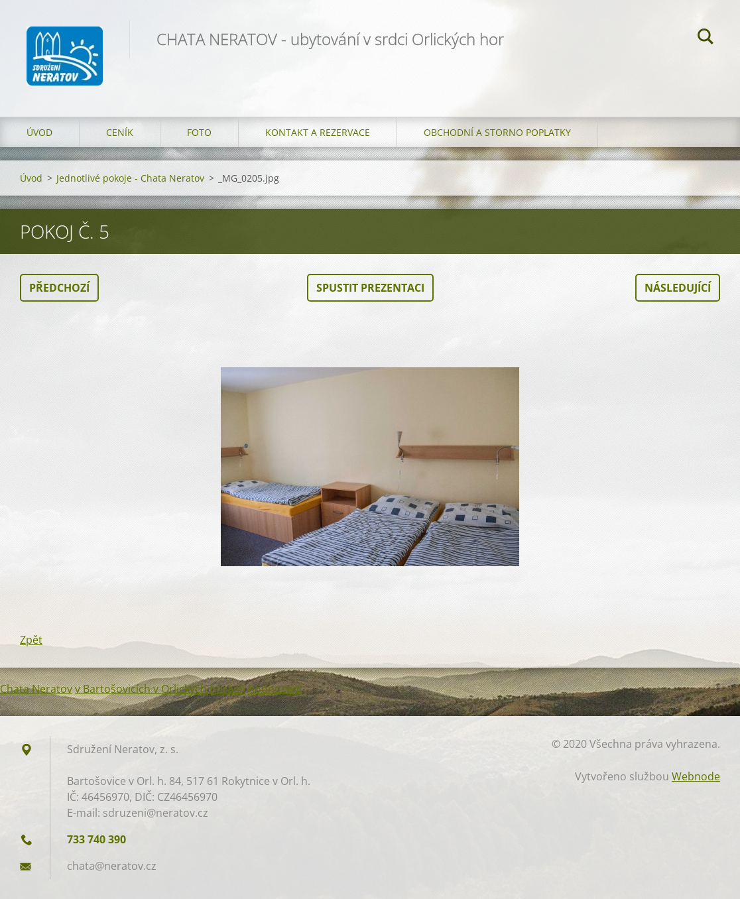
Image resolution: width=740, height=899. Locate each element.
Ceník (119, 132)
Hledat (705, 38)
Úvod (39, 132)
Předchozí (59, 287)
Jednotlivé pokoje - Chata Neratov (130, 178)
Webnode (696, 776)
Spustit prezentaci (370, 287)
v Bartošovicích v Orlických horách (160, 689)
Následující (678, 287)
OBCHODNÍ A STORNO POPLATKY (497, 132)
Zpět (31, 639)
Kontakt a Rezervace (317, 132)
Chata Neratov (36, 689)
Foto (199, 132)
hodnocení (275, 689)
